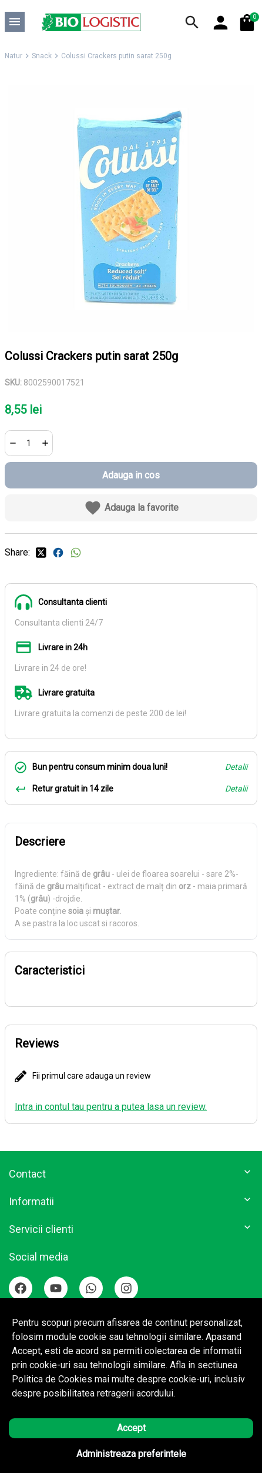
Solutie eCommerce (99, 1452)
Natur (13, 56)
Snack (42, 56)
